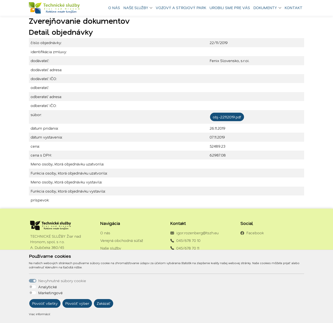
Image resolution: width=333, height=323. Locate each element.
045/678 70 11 (187, 248)
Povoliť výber (77, 303)
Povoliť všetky (45, 303)
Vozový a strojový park (181, 7)
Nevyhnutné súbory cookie (62, 280)
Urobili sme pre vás (230, 7)
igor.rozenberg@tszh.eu (197, 232)
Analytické (47, 286)
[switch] (32, 287)
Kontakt (293, 7)
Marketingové (50, 292)
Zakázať (103, 303)
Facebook (255, 232)
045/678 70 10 (188, 240)
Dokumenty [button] (265, 7)
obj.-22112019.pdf (227, 117)
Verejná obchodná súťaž (121, 240)
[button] (152, 8)
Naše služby (110, 248)
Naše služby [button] (135, 7)
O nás (114, 7)
